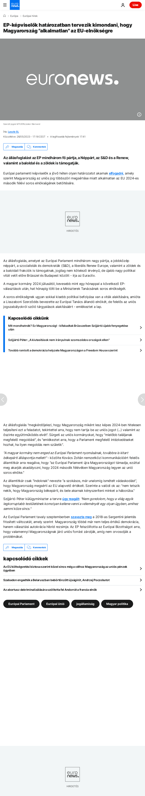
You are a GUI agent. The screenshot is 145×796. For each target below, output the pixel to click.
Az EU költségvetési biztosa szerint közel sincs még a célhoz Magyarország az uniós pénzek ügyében (65, 568)
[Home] (4, 15)
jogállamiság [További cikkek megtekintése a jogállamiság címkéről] (85, 604)
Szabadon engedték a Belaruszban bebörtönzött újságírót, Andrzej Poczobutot (56, 580)
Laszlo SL (13, 131)
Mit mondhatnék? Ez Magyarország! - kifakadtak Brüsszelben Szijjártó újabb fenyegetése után (68, 327)
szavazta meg (81, 517)
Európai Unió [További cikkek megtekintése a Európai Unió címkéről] (55, 604)
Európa (14, 16)
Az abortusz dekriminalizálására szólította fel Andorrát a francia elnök (50, 589)
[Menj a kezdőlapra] (15, 5)
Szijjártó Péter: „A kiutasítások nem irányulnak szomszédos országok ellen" (59, 340)
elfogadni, (116, 173)
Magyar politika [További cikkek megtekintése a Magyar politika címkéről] (117, 604)
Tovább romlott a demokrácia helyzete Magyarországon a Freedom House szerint (63, 350)
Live (135, 5)
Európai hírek (30, 16)
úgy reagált (70, 499)
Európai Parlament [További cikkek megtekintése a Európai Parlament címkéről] (21, 604)
